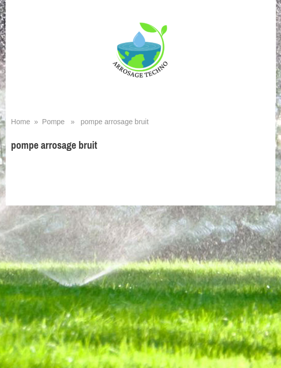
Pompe (53, 122)
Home (20, 122)
